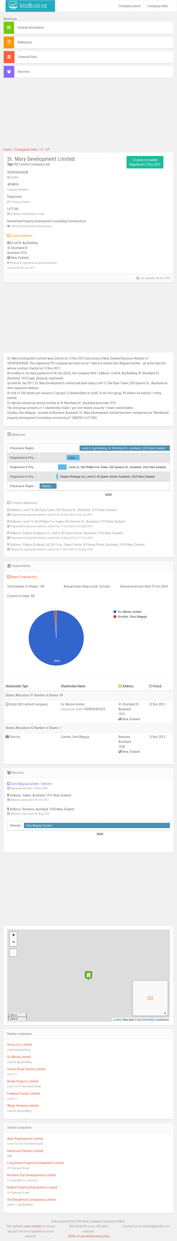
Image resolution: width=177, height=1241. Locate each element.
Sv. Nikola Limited (19, 1057)
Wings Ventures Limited (22, 1106)
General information (31, 27)
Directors (24, 72)
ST (48, 149)
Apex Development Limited (25, 1139)
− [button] (13, 942)
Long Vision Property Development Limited (35, 1163)
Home (7, 149)
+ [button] (13, 935)
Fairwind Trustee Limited (23, 1094)
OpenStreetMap (146, 1019)
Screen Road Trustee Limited (26, 1069)
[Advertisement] (88, 114)
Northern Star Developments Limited (31, 1175)
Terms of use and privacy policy (88, 1236)
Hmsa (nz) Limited (19, 1045)
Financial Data (27, 57)
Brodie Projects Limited (22, 1081)
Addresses (25, 42)
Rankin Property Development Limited (32, 1187)
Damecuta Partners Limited (25, 1151)
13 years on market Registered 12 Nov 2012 (145, 162)
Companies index (26, 149)
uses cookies (33, 1226)
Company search (129, 6)
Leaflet (117, 1019)
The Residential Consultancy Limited (31, 1200)
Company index (158, 6)
